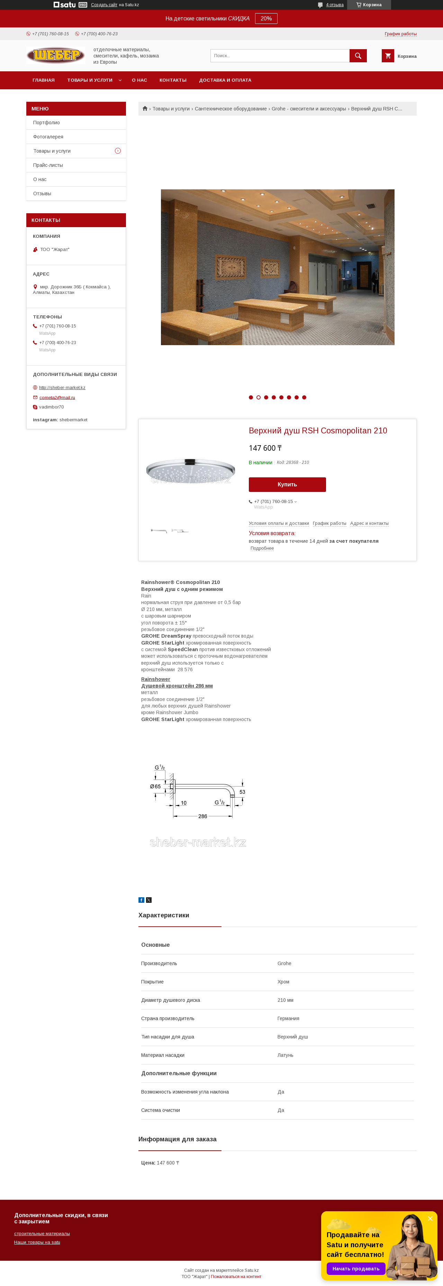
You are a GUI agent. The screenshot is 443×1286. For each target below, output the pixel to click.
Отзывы (42, 193)
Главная (44, 80)
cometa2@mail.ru (57, 397)
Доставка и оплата (225, 80)
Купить (287, 484)
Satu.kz (252, 1270)
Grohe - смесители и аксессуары (309, 108)
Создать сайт (104, 4)
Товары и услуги (89, 80)
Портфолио (46, 122)
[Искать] (358, 55)
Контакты (173, 80)
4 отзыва (335, 4)
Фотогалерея (48, 137)
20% (266, 18)
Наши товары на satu (37, 1242)
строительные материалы (42, 1233)
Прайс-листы (48, 165)
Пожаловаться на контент (236, 1276)
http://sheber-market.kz (62, 387)
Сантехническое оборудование (231, 108)
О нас (139, 80)
